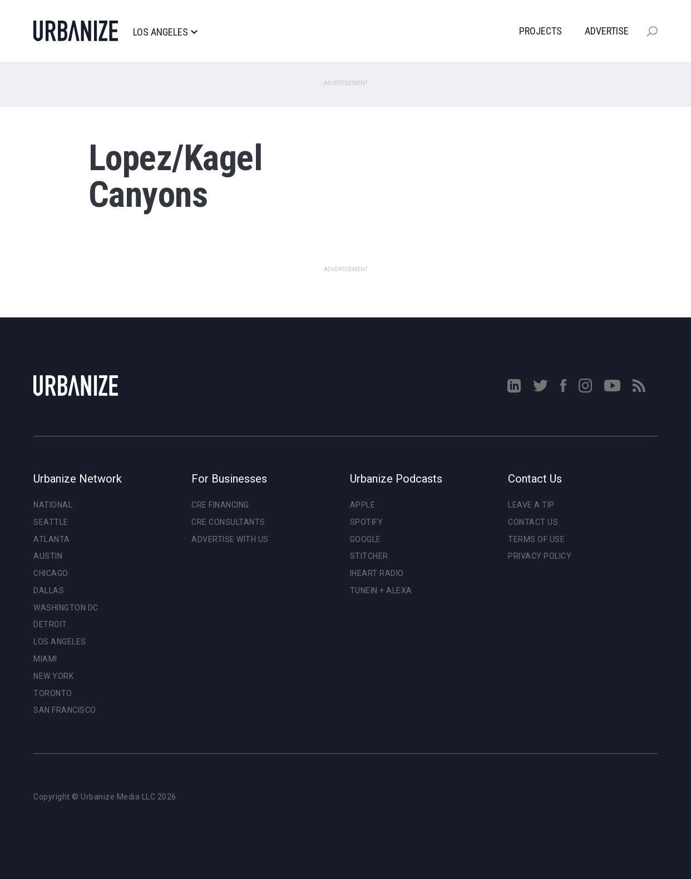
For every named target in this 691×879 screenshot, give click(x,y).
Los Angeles (165, 32)
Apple (363, 504)
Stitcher (369, 556)
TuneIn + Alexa (381, 590)
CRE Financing (220, 504)
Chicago (50, 573)
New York (53, 676)
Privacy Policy (539, 556)
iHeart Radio (377, 573)
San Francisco (64, 710)
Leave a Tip (531, 504)
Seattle (50, 522)
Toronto (52, 693)
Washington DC (65, 607)
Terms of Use (536, 539)
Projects (540, 31)
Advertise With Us (230, 539)
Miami (45, 658)
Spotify (366, 522)
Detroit (50, 624)
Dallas (48, 590)
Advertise (607, 31)
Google (365, 539)
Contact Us (533, 522)
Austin (47, 556)
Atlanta (51, 539)
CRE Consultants (228, 522)
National (52, 504)
